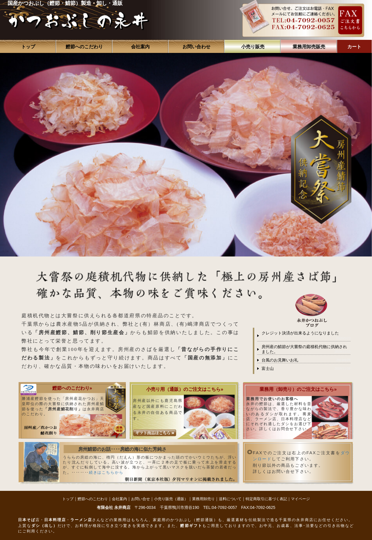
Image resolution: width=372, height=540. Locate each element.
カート (354, 46)
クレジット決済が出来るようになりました (300, 333)
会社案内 (140, 46)
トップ (28, 46)
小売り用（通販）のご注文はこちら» (184, 389)
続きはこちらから (106, 472)
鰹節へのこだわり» (72, 388)
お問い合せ (140, 499)
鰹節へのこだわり (84, 46)
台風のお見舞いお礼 (280, 360)
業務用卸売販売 (309, 46)
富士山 (268, 368)
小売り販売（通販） (171, 499)
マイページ (300, 499)
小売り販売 (252, 46)
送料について (230, 499)
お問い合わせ (196, 46)
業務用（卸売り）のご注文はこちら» (298, 389)
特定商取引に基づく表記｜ (268, 499)
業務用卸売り (203, 499)
